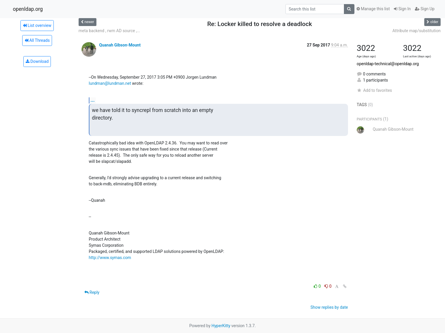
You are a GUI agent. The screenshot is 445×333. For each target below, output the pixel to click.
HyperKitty (221, 325)
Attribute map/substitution (416, 30)
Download (37, 61)
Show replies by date (329, 307)
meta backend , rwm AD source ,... (109, 30)
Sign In (402, 8)
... (93, 100)
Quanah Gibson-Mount (120, 45)
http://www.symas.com (110, 257)
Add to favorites (374, 90)
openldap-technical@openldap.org (388, 63)
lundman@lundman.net (110, 83)
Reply (91, 292)
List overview (37, 25)
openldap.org (28, 9)
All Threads (37, 40)
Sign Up (424, 8)
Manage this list (373, 8)
